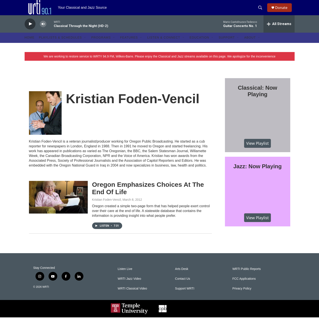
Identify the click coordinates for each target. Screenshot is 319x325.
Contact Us (182, 286)
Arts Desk (181, 276)
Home (30, 45)
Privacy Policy (241, 296)
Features (129, 45)
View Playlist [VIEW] (257, 150)
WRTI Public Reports (246, 276)
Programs (101, 45)
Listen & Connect (163, 45)
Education (199, 45)
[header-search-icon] (262, 11)
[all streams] (279, 31)
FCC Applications (244, 286)
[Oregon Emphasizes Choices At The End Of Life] (58, 205)
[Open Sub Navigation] (85, 45)
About (250, 45)
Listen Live (125, 276)
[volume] (43, 32)
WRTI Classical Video (132, 296)
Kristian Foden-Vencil (106, 207)
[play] (30, 31)
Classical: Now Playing (257, 98)
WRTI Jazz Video (129, 286)
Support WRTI (184, 296)
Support (227, 45)
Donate (283, 11)
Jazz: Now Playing (257, 174)
